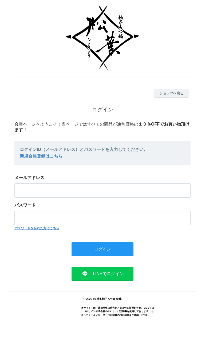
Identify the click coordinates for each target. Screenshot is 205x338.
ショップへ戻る (171, 93)
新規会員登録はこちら (41, 156)
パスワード (25, 205)
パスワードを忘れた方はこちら (36, 228)
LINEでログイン (108, 273)
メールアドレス (29, 177)
